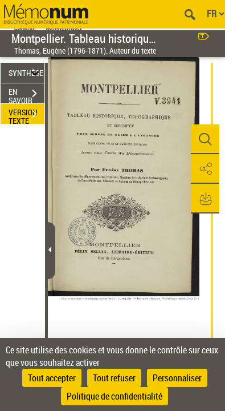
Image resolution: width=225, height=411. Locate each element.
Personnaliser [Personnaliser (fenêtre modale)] (177, 378)
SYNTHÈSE (26, 73)
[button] (205, 139)
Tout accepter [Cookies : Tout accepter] (52, 378)
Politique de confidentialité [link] (114, 396)
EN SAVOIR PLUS (26, 95)
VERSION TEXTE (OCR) (26, 115)
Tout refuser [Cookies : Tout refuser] (114, 378)
